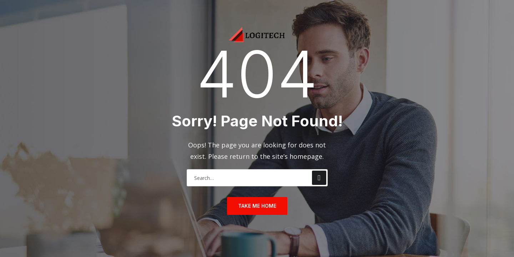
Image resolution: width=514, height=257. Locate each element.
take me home (257, 206)
